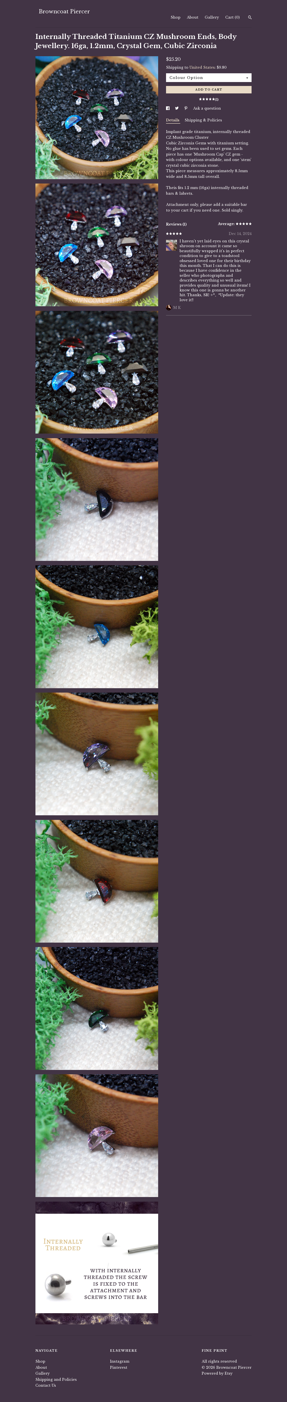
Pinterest (118, 1367)
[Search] (250, 18)
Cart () (232, 17)
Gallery (212, 17)
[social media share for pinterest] (186, 108)
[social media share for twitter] (177, 108)
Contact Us (45, 1385)
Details (173, 120)
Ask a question (207, 108)
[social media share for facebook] (168, 108)
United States (202, 67)
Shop (175, 17)
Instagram (119, 1361)
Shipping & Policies (203, 120)
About (192, 17)
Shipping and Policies (56, 1379)
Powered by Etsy (217, 1373)
